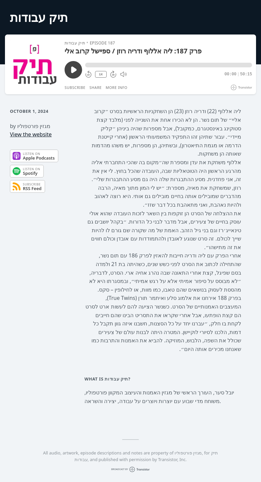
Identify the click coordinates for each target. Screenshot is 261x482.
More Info (117, 87)
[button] (168, 65)
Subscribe (75, 87)
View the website (31, 134)
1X (101, 74)
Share (95, 87)
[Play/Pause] (34, 64)
